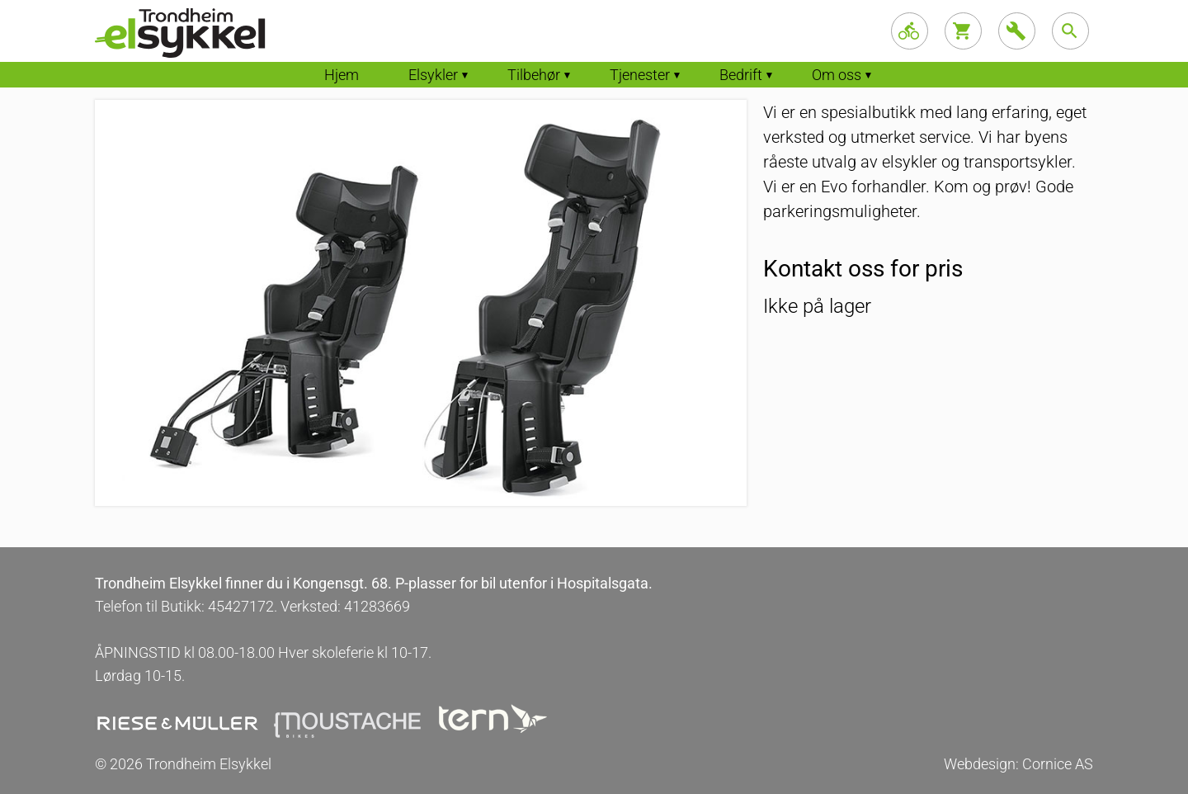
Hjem (341, 74)
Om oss (836, 74)
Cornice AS (1057, 764)
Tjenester (640, 74)
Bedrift (740, 74)
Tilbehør (533, 74)
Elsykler (433, 74)
